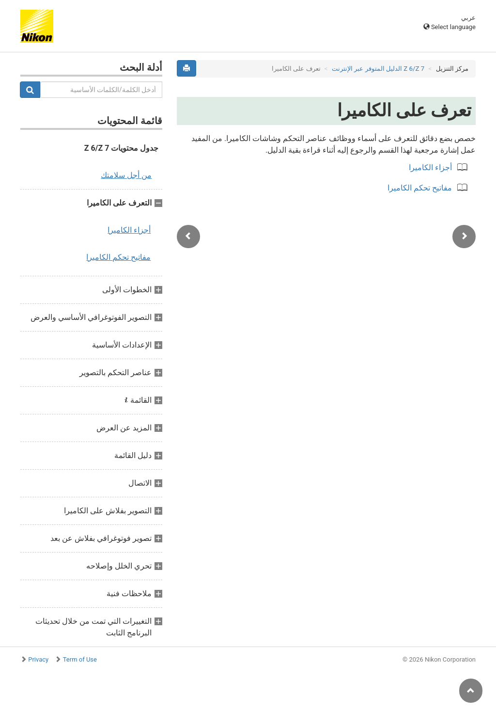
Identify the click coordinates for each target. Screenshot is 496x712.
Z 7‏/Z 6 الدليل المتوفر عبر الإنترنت (378, 68)
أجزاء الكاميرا (129, 230)
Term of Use (80, 659)
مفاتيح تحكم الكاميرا (118, 257)
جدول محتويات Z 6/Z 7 (121, 148)
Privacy (38, 659)
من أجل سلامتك (126, 175)
